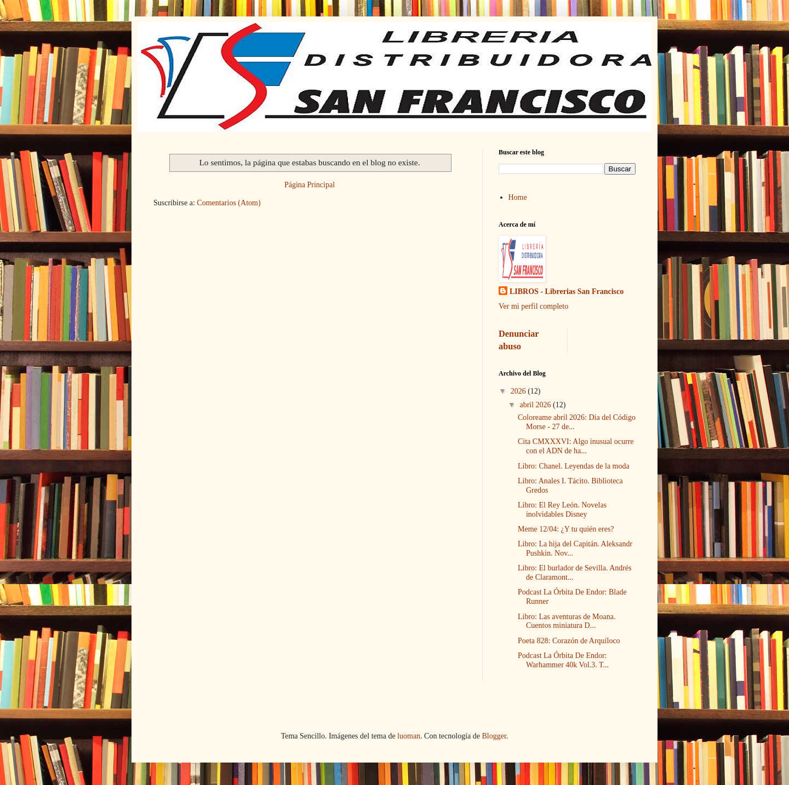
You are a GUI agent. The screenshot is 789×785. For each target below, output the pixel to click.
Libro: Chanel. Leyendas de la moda (574, 466)
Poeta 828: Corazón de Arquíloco (569, 641)
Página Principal (309, 185)
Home (517, 197)
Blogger (494, 736)
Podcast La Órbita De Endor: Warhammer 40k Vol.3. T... (563, 660)
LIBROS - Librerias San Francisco (567, 291)
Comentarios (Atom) (228, 203)
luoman (408, 736)
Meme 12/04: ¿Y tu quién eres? (566, 529)
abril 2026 (536, 405)
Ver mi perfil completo (533, 306)
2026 (519, 391)
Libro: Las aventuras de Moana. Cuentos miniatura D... (566, 621)
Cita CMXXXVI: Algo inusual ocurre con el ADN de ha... (576, 446)
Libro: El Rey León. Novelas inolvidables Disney (562, 509)
